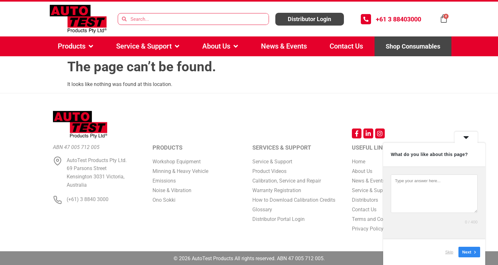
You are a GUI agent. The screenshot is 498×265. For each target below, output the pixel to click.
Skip (449, 252)
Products (75, 46)
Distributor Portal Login (278, 219)
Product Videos (269, 171)
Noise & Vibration (171, 190)
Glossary (262, 210)
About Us (220, 46)
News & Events (284, 46)
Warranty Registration (276, 190)
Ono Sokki (163, 200)
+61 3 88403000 (398, 19)
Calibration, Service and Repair (286, 181)
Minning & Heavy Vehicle (180, 171)
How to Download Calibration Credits (293, 200)
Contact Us (346, 46)
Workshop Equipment (176, 162)
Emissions (164, 181)
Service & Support (147, 46)
